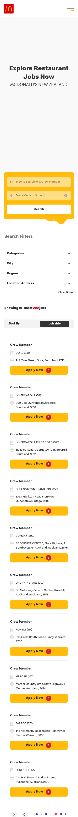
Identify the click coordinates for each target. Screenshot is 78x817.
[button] (65, 195)
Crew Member (21, 345)
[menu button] (70, 9)
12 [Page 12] (66, 814)
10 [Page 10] (55, 814)
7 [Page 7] (41, 814)
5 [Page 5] (32, 814)
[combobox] (39, 195)
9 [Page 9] (50, 814)
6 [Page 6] (37, 814)
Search (39, 209)
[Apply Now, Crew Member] (39, 370)
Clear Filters (66, 292)
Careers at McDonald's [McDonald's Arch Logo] (8, 8)
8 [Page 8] (46, 814)
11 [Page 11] (61, 814)
